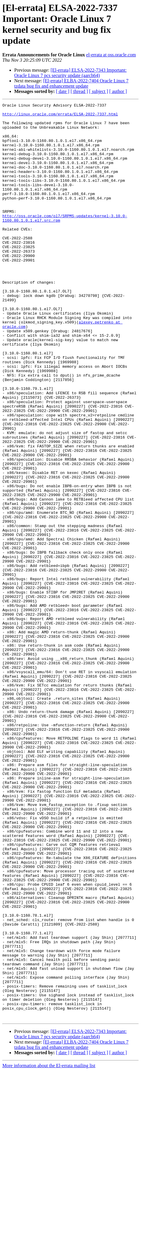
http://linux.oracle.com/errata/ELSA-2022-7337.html (60, 116)
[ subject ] (98, 91)
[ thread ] (79, 91)
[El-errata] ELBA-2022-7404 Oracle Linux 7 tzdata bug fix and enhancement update (71, 83)
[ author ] (118, 91)
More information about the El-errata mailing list (48, 1248)
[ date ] (62, 91)
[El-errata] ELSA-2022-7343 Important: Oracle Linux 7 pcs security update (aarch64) (70, 73)
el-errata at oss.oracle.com (111, 54)
